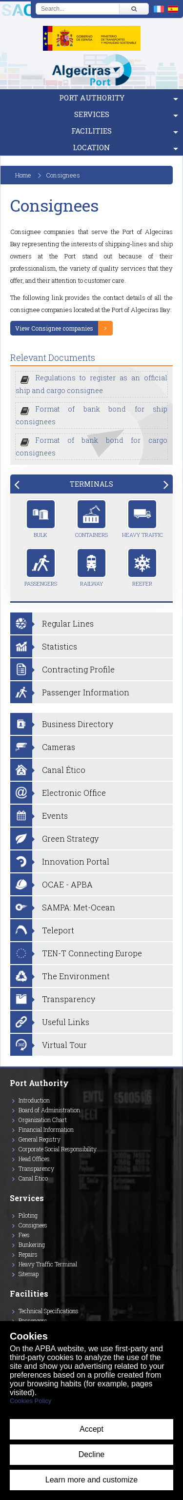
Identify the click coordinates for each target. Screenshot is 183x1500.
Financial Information (46, 1129)
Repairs (28, 1254)
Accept (91, 1429)
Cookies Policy (30, 1400)
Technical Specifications (49, 1311)
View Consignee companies (54, 328)
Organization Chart (43, 1120)
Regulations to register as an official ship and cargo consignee (91, 384)
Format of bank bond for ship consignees (91, 415)
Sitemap (29, 1274)
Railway (91, 567)
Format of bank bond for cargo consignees (91, 446)
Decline (91, 1454)
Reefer (142, 567)
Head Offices (34, 1159)
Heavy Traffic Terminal (48, 1264)
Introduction (34, 1100)
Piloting (28, 1215)
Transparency (36, 1168)
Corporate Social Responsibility (58, 1149)
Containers (91, 518)
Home (23, 175)
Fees (24, 1235)
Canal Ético (33, 1178)
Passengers (40, 567)
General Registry (40, 1139)
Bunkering (32, 1244)
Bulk (41, 518)
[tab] (91, 483)
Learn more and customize (91, 1480)
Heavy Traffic (142, 518)
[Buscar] (133, 8)
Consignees (33, 1225)
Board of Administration (49, 1110)
